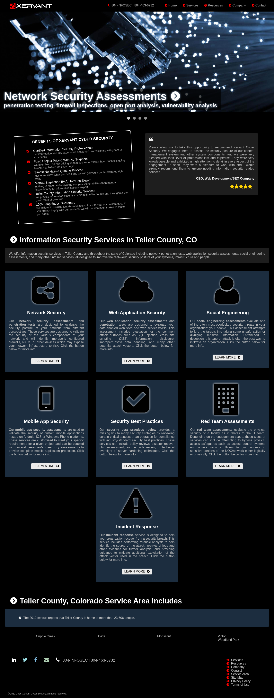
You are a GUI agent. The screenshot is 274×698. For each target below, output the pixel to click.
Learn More (44, 361)
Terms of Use (240, 684)
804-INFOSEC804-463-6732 (132, 5)
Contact (260, 5)
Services (192, 5)
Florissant (164, 636)
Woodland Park (228, 639)
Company (239, 5)
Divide (101, 636)
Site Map (237, 677)
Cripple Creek (45, 636)
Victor (222, 636)
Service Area (240, 674)
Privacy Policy (241, 681)
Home (172, 5)
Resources (215, 5)
